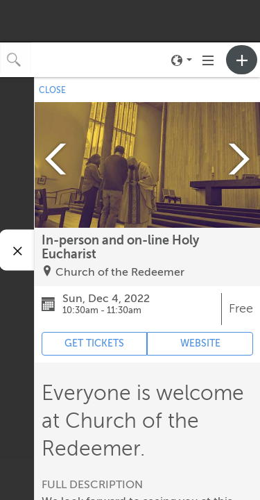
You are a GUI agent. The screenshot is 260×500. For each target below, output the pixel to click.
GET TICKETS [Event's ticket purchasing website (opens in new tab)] (94, 343)
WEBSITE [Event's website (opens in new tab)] (200, 343)
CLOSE (52, 90)
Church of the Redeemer (119, 272)
